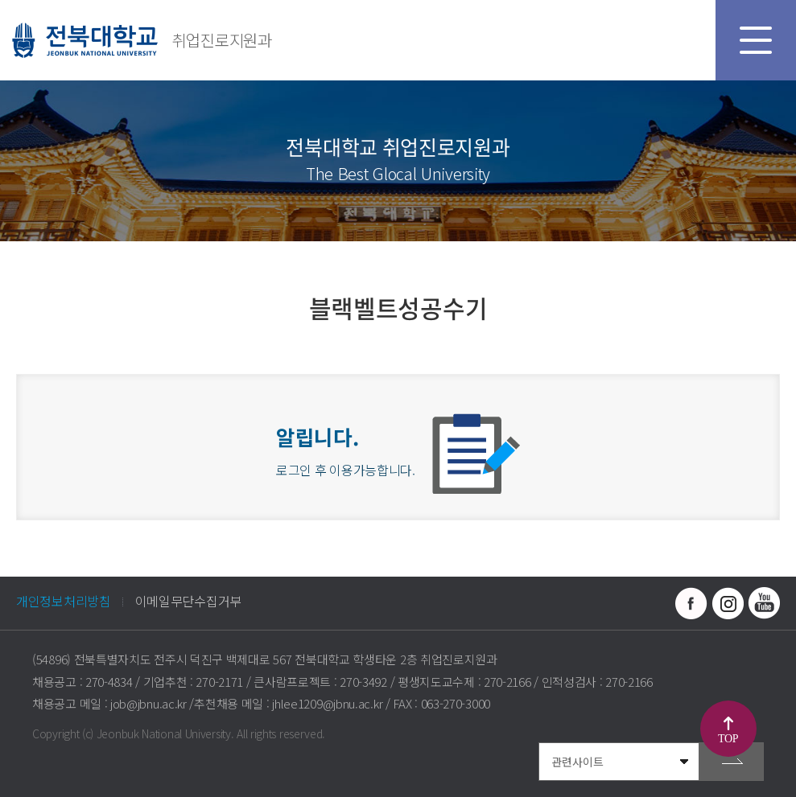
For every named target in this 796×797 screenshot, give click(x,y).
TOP (728, 739)
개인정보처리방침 (63, 600)
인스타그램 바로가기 (727, 603)
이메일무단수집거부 (188, 600)
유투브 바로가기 (764, 603)
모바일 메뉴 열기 (756, 40)
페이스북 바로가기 (691, 603)
